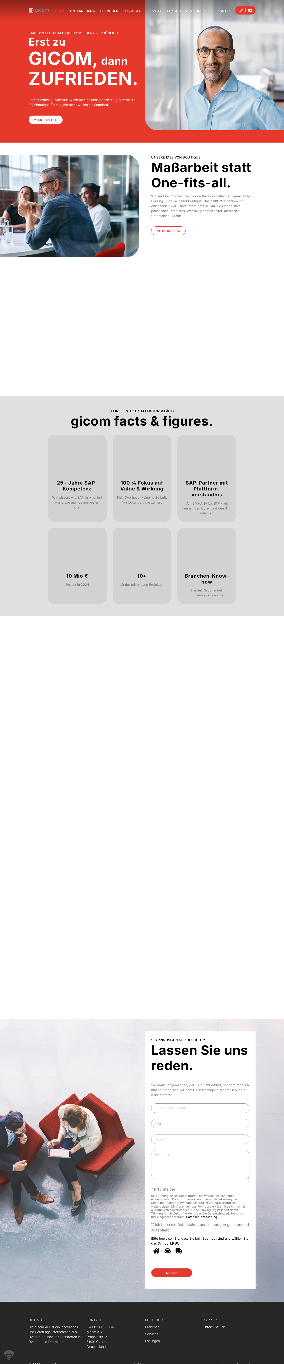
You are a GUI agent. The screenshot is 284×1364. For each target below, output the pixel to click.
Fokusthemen (179, 11)
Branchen (109, 11)
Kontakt (225, 11)
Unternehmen (82, 11)
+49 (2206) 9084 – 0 (103, 1327)
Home (60, 11)
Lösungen (132, 11)
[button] (9, 1355)
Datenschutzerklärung (201, 1217)
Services (154, 11)
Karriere (205, 11)
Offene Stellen (214, 1327)
